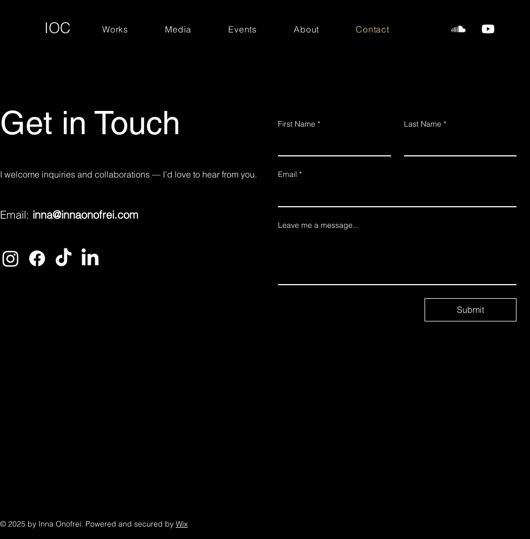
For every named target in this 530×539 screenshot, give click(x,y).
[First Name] (331, 144)
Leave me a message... (318, 225)
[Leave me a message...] (397, 260)
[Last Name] (457, 144)
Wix (182, 524)
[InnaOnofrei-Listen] (458, 29)
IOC (57, 28)
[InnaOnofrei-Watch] (488, 29)
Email (290, 174)
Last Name (425, 124)
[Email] (394, 195)
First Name (299, 124)
